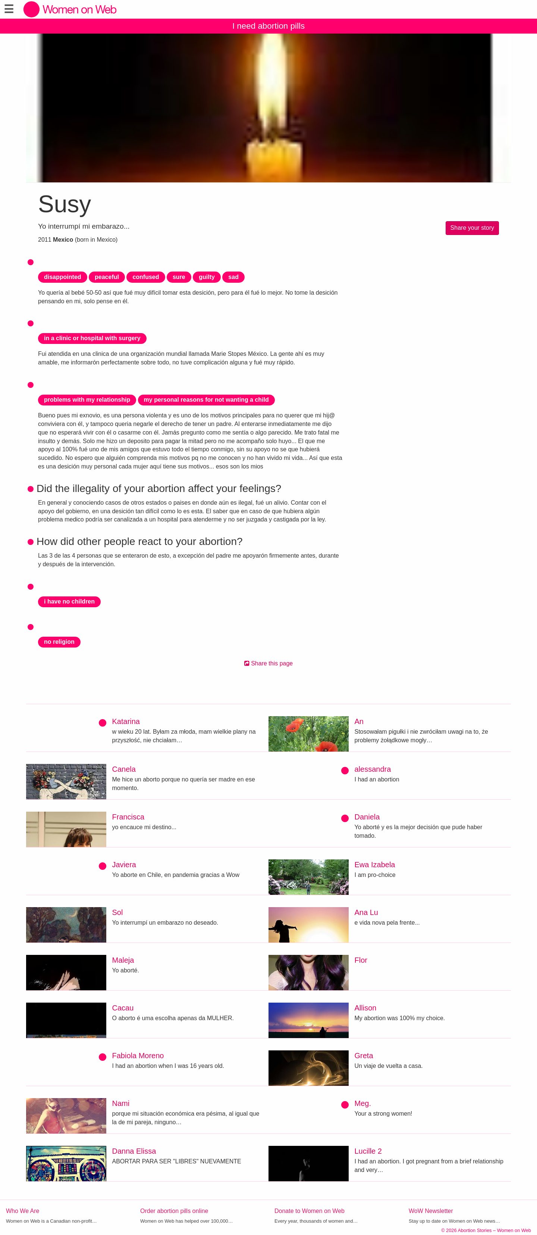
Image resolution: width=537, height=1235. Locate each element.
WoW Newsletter (431, 1211)
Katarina (126, 721)
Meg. (363, 1103)
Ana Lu (366, 912)
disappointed (62, 277)
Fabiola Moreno (138, 1055)
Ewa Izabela (375, 865)
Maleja (123, 960)
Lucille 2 (368, 1151)
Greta (364, 1055)
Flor (361, 960)
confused (145, 277)
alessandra (373, 769)
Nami (121, 1103)
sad (233, 277)
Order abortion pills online (174, 1211)
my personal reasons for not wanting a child (206, 399)
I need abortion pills (268, 26)
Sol (117, 912)
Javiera (124, 865)
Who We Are (23, 1211)
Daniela (367, 817)
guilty (207, 277)
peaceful (107, 277)
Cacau (123, 1008)
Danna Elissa (134, 1151)
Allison (366, 1008)
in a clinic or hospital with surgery (92, 338)
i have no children (69, 601)
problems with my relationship (87, 399)
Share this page (268, 663)
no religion (59, 642)
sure (179, 277)
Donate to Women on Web (309, 1211)
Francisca (128, 817)
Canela (124, 769)
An (359, 721)
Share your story (472, 228)
